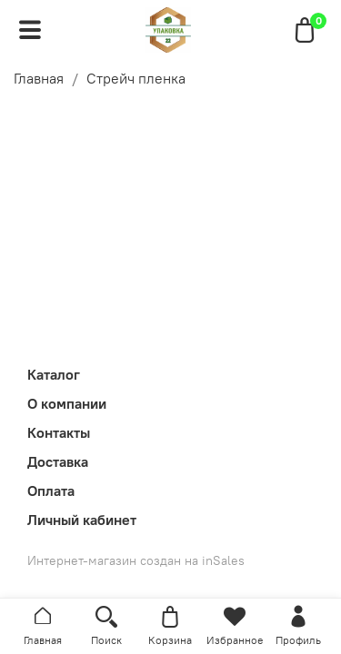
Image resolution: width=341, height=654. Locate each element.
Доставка (57, 461)
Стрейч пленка (136, 78)
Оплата (51, 490)
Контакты (58, 432)
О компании (66, 403)
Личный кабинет (81, 519)
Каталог (53, 374)
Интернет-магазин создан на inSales (136, 560)
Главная (39, 78)
